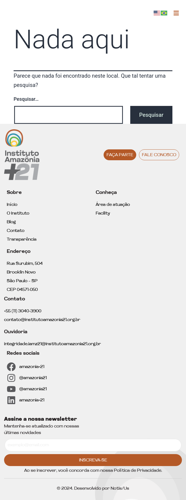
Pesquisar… (26, 99)
